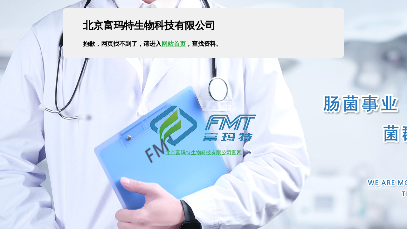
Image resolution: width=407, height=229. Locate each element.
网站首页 (174, 43)
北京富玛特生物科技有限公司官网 (203, 149)
